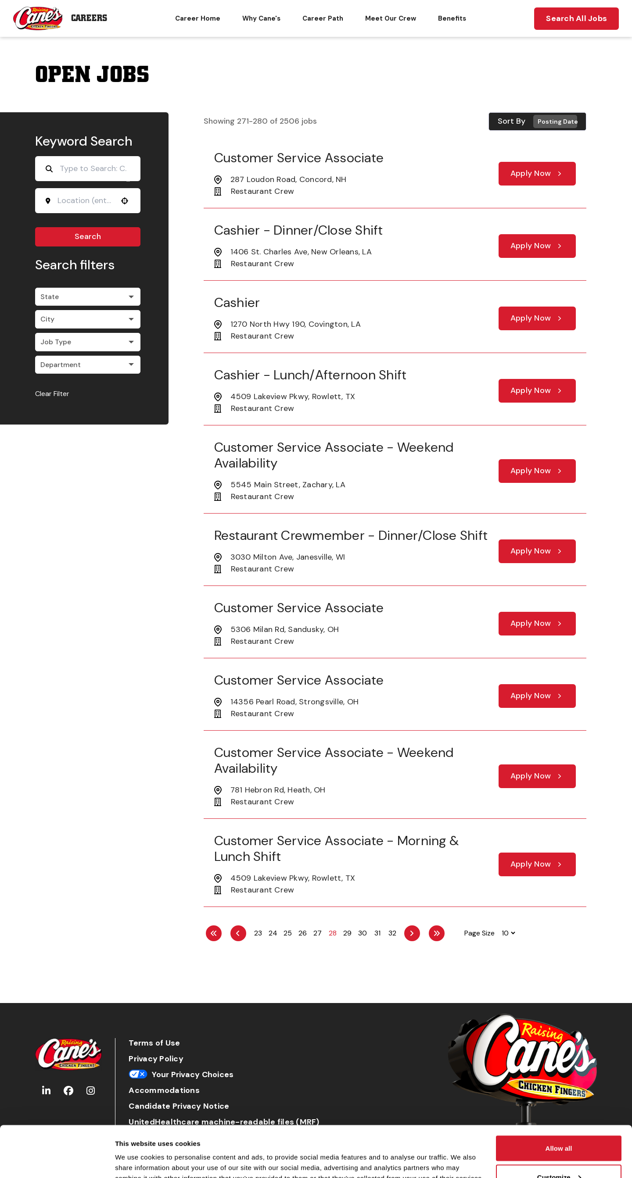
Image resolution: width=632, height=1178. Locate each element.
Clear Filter (52, 393)
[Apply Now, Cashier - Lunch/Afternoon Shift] (537, 391)
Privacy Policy (156, 1059)
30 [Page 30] (362, 933)
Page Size (479, 933)
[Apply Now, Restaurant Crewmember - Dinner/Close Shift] (537, 551)
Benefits (452, 18)
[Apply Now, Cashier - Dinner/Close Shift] (537, 246)
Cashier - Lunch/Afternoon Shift (310, 374)
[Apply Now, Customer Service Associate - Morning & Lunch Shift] (537, 864)
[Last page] (437, 933)
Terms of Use (154, 1043)
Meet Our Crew (390, 18)
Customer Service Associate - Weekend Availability (334, 455)
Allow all (559, 1097)
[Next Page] (412, 933)
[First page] (214, 933)
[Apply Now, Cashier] (537, 318)
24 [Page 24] (273, 933)
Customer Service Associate (299, 157)
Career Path (322, 18)
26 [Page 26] (302, 933)
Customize (559, 1126)
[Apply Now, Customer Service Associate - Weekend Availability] (537, 471)
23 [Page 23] (258, 933)
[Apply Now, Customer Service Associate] (537, 174)
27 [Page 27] (317, 933)
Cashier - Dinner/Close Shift (298, 230)
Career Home (197, 18)
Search (88, 236)
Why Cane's (261, 18)
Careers (89, 18)
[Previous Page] (238, 933)
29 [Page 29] (347, 933)
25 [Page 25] (288, 933)
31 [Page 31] (377, 933)
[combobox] (84, 200)
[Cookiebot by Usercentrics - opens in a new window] (56, 1160)
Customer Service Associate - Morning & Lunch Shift (336, 848)
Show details (135, 1151)
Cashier (237, 302)
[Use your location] (124, 200)
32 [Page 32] (392, 933)
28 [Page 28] (333, 933)
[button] (87, 297)
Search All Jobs (576, 18)
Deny (559, 1154)
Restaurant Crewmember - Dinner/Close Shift (351, 535)
